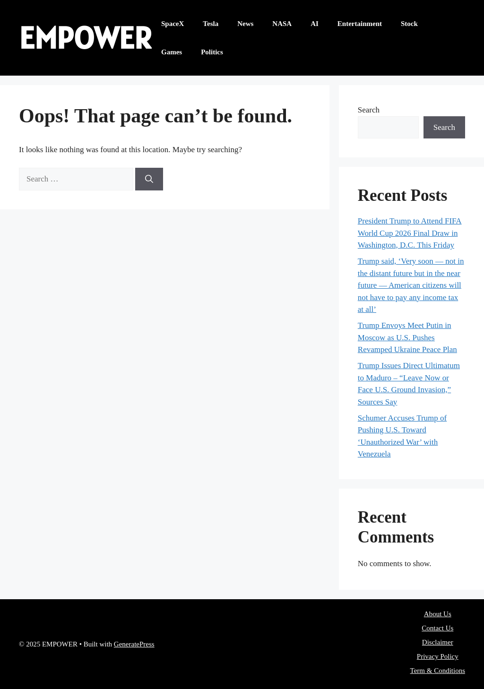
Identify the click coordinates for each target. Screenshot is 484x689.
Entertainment (359, 23)
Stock (409, 23)
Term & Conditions (437, 670)
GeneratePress (134, 644)
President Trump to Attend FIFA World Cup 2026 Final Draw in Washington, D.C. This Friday (410, 233)
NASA (282, 23)
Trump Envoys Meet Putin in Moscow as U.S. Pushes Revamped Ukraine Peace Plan (407, 337)
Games (171, 52)
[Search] (149, 179)
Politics (212, 52)
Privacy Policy (437, 656)
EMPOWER (85, 37)
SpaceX (172, 23)
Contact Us (437, 628)
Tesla (210, 23)
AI (315, 23)
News (245, 23)
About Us (437, 614)
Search (369, 109)
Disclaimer (437, 642)
